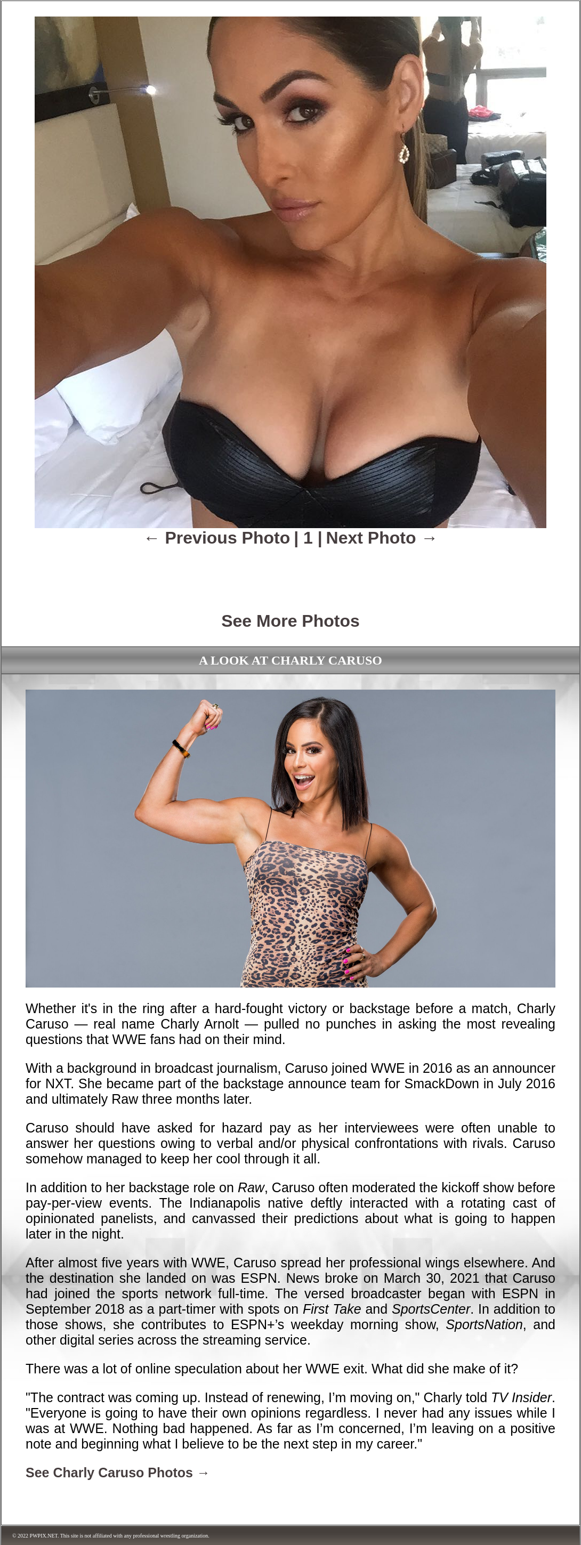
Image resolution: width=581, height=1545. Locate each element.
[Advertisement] (290, 572)
